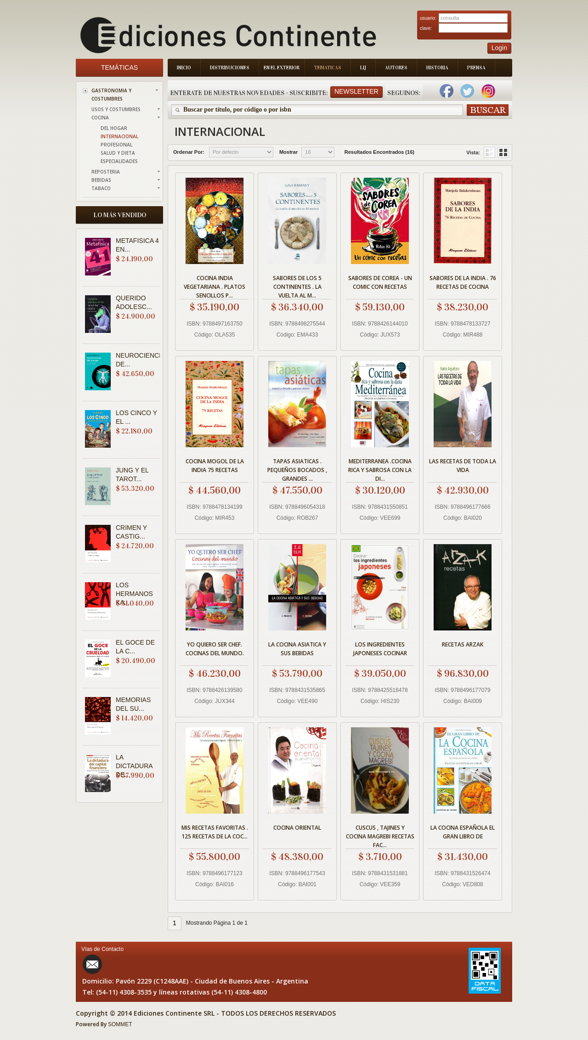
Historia (437, 68)
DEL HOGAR (114, 128)
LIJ (363, 68)
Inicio (184, 68)
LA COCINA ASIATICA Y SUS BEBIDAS (297, 649)
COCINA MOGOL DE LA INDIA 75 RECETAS (215, 465)
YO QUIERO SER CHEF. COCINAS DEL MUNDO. (215, 649)
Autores (396, 68)
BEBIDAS (101, 180)
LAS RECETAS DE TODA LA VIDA (462, 465)
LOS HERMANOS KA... (134, 593)
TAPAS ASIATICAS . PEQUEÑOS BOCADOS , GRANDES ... (297, 468)
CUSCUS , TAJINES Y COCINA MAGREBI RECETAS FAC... (380, 835)
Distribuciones (229, 68)
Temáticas (119, 67)
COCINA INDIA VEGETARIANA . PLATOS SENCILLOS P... (214, 285)
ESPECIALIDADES (119, 161)
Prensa (476, 68)
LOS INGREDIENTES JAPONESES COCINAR (380, 649)
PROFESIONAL (116, 144)
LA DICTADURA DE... (134, 765)
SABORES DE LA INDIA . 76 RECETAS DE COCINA (463, 282)
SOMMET (120, 1024)
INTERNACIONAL (119, 136)
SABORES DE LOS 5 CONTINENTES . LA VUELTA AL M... (297, 285)
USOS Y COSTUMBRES (116, 109)
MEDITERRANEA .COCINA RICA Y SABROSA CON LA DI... (380, 468)
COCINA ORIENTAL (297, 828)
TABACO (101, 188)
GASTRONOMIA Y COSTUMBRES (111, 94)
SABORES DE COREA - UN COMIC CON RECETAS (380, 282)
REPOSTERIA (105, 172)
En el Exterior (282, 68)
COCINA (100, 117)
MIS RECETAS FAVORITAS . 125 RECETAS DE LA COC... (214, 832)
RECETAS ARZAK (462, 644)
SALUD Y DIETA (118, 153)
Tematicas (327, 68)
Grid (489, 152)
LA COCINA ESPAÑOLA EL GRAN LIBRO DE (462, 832)
